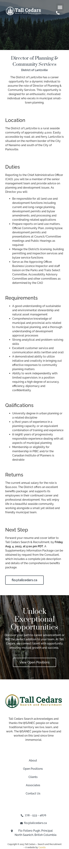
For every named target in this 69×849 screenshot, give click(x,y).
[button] (60, 7)
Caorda (42, 847)
